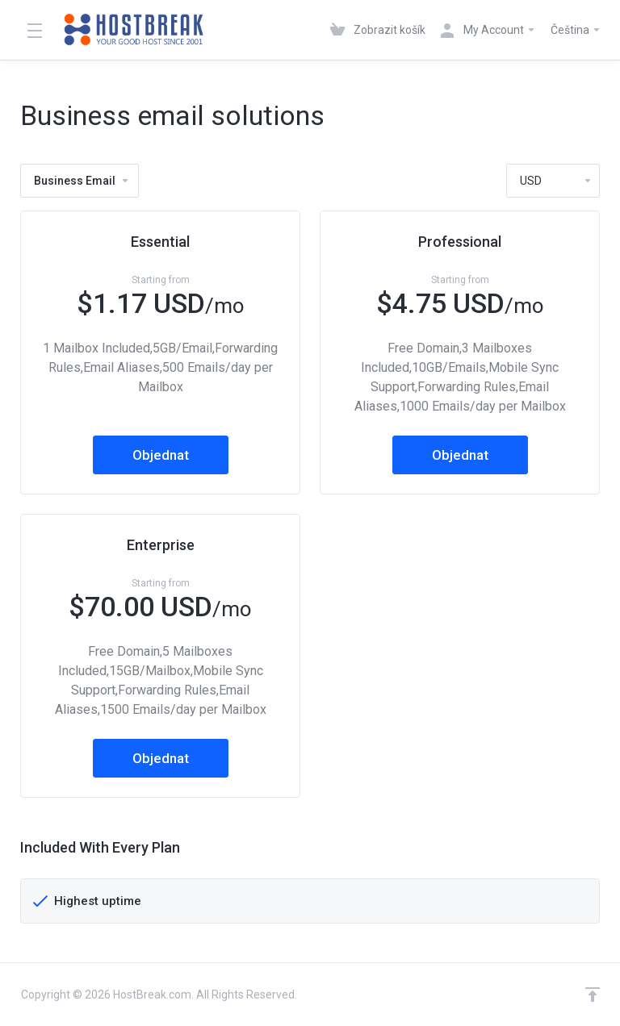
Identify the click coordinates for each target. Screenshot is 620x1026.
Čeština (576, 29)
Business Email (82, 180)
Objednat (160, 455)
